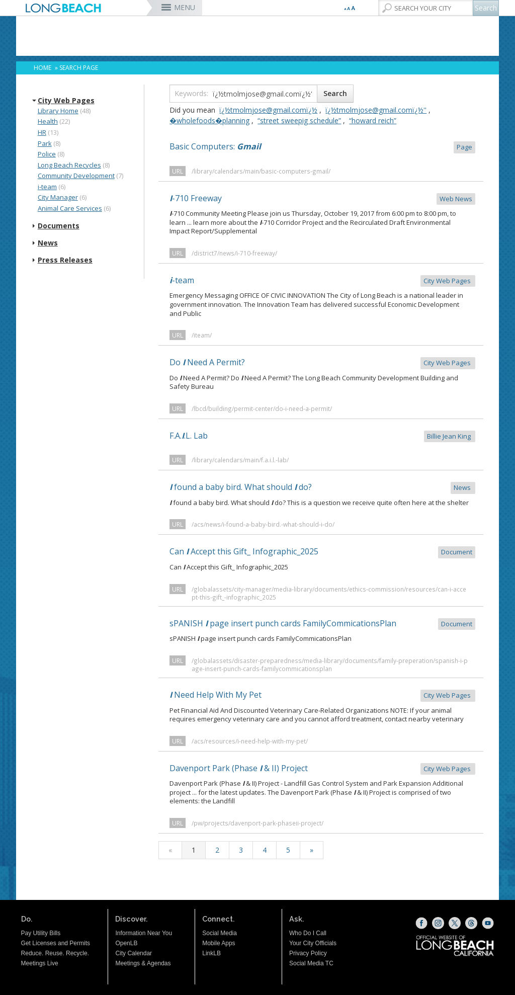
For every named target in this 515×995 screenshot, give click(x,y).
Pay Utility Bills (41, 933)
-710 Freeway (322, 199)
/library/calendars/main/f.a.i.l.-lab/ (240, 460)
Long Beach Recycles (69, 165)
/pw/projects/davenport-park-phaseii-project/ (257, 823)
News (48, 242)
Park (45, 143)
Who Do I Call (307, 933)
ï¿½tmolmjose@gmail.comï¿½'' (375, 110)
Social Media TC (311, 963)
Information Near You (143, 933)
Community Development (76, 175)
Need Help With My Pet (322, 695)
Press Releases (65, 260)
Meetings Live (39, 963)
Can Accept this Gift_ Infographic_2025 (322, 552)
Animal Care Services (70, 208)
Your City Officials (312, 943)
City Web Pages (66, 100)
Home (42, 67)
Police (47, 153)
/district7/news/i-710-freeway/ (234, 253)
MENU (184, 7)
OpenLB (126, 943)
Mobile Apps (218, 943)
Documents (58, 225)
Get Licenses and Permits (55, 943)
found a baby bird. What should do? (322, 487)
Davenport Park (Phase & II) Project (322, 769)
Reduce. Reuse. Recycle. (55, 953)
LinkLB (211, 953)
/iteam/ (202, 335)
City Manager (58, 197)
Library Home (58, 110)
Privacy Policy (308, 953)
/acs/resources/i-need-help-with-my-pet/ (250, 741)
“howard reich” (372, 120)
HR (42, 132)
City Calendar (133, 953)
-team (322, 281)
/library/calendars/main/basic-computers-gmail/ (261, 171)
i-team (47, 186)
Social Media (219, 933)
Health (48, 121)
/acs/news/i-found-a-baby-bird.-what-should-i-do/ (263, 524)
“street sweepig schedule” (299, 120)
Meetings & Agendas (142, 963)
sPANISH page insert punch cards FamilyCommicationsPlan (322, 624)
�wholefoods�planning (209, 120)
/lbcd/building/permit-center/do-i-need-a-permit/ (262, 408)
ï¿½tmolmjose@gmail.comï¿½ (268, 110)
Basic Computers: (322, 147)
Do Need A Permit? (322, 363)
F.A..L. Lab (322, 436)
